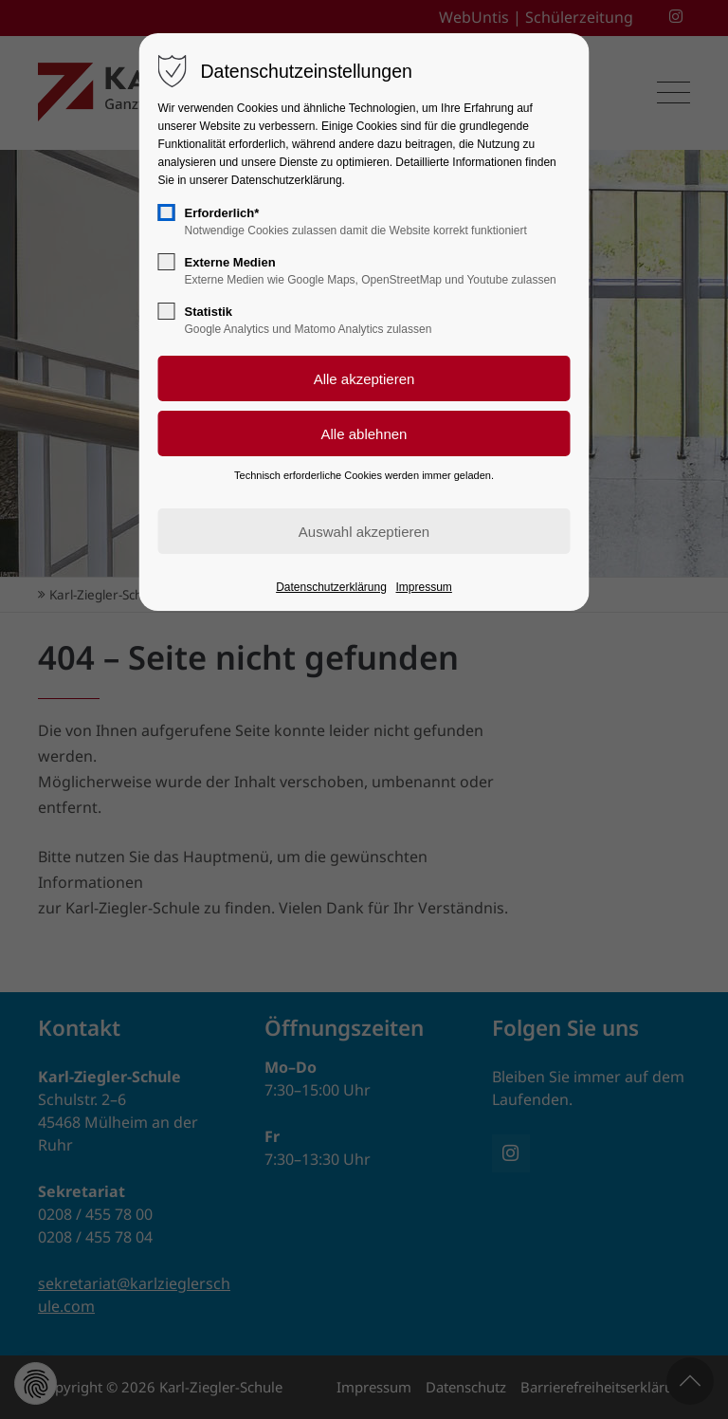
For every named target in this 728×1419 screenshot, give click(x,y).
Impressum (424, 587)
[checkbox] (166, 212)
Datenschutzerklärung (331, 587)
